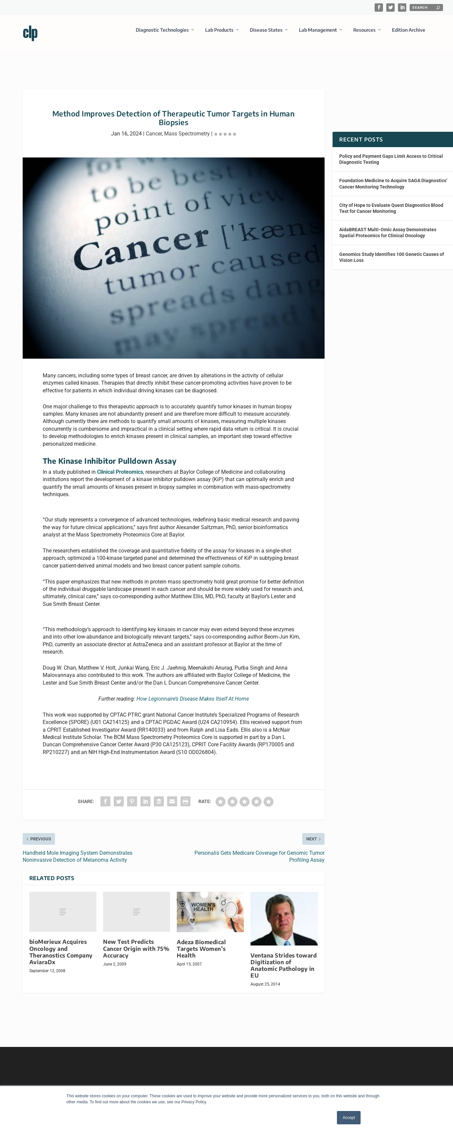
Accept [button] (349, 1117)
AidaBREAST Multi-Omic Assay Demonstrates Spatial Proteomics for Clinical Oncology (387, 226)
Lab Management (318, 34)
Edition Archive (408, 34)
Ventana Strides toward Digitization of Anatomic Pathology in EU (284, 959)
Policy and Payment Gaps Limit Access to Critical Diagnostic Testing (391, 153)
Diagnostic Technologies (162, 34)
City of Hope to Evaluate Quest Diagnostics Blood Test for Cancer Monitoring (391, 202)
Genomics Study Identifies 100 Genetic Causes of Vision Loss (391, 251)
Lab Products (219, 34)
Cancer (154, 127)
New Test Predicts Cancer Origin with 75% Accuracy (136, 942)
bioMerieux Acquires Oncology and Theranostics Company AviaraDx (61, 945)
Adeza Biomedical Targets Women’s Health (201, 942)
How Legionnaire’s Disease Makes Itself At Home (192, 693)
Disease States (266, 34)
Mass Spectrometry (187, 127)
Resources (364, 34)
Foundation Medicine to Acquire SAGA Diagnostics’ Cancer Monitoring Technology (393, 177)
